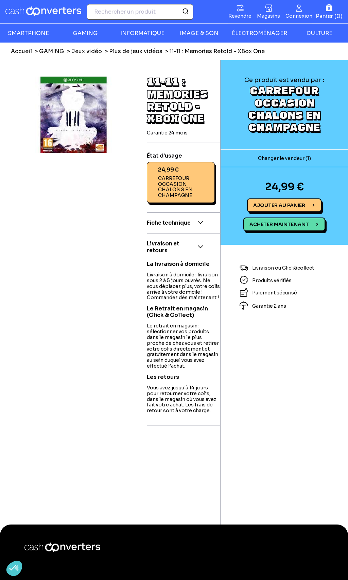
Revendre (239, 16)
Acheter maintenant (279, 224)
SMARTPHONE (28, 33)
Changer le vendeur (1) (284, 158)
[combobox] (140, 12)
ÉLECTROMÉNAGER (259, 33)
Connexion (298, 16)
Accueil (21, 51)
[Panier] (329, 11)
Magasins (268, 16)
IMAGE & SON (199, 33)
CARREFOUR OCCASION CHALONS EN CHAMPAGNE (284, 108)
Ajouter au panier (279, 205)
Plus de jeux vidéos (135, 51)
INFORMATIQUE (142, 33)
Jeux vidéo (86, 51)
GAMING (85, 33)
